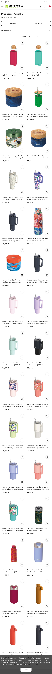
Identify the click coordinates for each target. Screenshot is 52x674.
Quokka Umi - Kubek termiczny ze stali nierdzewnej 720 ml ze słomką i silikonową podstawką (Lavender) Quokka (13, 488)
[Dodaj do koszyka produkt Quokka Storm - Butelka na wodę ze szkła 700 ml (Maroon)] (22, 67)
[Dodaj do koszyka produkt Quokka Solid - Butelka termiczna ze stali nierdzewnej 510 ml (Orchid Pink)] (47, 233)
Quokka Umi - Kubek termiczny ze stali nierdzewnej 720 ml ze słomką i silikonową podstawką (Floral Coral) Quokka (38, 405)
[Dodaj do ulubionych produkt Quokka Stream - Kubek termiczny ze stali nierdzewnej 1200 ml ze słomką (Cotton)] (22, 167)
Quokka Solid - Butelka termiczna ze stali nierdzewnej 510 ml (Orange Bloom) (12, 571)
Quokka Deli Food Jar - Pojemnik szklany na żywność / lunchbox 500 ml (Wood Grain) (38, 157)
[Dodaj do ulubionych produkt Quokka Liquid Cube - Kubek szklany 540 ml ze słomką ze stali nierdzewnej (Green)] (47, 84)
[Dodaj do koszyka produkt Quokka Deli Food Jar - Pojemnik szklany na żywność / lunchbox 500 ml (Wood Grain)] (47, 150)
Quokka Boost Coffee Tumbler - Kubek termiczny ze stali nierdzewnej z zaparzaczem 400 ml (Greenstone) (38, 529)
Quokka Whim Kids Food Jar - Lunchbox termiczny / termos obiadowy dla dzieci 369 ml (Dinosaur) (11, 281)
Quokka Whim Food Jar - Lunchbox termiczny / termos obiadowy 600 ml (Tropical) (13, 157)
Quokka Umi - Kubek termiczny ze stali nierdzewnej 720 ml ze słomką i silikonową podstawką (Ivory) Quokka (38, 447)
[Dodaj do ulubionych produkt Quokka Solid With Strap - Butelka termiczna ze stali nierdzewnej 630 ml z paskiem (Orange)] (22, 622)
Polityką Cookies (34, 658)
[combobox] (26, 30)
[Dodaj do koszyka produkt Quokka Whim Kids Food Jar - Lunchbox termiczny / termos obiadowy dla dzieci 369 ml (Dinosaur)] (22, 275)
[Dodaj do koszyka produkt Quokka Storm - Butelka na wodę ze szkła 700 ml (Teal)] (47, 67)
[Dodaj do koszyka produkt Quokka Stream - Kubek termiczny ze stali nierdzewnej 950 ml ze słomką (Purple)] (47, 316)
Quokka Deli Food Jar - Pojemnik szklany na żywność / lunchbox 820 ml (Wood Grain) (13, 115)
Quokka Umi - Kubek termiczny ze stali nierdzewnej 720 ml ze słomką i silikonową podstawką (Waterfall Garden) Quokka (13, 529)
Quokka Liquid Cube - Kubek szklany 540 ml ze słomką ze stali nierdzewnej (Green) (37, 115)
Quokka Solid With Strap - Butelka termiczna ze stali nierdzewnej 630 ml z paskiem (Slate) (38, 654)
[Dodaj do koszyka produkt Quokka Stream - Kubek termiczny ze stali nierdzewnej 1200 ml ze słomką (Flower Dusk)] (47, 192)
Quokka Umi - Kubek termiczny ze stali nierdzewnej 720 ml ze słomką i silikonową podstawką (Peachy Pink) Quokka (38, 488)
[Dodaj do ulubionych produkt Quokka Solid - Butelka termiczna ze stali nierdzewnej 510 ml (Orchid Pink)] (47, 208)
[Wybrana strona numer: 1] (26, 36)
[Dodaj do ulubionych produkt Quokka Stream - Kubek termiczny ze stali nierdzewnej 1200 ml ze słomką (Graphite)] (22, 208)
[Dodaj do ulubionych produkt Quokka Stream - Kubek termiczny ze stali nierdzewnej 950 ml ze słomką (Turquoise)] (22, 332)
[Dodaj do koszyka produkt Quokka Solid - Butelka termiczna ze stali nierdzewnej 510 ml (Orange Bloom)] (22, 564)
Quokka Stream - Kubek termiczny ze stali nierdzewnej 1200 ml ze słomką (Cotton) (12, 198)
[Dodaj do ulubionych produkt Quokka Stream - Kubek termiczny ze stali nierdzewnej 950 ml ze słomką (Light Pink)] (22, 291)
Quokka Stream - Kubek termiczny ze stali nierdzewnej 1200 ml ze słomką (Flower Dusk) (37, 198)
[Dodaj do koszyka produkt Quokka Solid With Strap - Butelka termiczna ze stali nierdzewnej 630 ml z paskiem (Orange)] (22, 647)
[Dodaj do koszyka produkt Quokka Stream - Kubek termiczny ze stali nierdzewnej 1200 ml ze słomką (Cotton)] (22, 192)
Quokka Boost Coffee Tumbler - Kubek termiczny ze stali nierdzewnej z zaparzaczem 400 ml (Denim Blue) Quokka (38, 571)
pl (3, 2)
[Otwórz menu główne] (2, 6)
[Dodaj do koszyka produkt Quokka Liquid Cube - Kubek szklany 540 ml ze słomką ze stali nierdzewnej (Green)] (47, 109)
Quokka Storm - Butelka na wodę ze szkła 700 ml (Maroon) (13, 74)
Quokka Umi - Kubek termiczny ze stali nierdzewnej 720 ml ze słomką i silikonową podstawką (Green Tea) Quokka (13, 447)
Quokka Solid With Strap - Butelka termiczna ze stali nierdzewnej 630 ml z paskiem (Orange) (13, 654)
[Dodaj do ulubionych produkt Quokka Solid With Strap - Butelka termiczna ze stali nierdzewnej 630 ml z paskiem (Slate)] (47, 622)
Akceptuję (26, 670)
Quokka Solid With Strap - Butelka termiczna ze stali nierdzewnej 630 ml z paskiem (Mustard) (38, 612)
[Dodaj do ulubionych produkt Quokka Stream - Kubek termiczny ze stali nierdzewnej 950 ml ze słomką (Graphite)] (47, 250)
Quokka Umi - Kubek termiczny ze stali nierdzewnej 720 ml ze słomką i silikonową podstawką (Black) (38, 364)
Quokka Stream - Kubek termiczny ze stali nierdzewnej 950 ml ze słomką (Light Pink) (12, 322)
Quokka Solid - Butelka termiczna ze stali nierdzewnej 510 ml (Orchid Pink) (37, 240)
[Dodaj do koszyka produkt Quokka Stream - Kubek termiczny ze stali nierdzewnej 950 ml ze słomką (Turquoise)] (22, 357)
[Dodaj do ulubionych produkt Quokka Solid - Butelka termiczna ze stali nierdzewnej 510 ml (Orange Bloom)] (22, 539)
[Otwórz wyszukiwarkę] (40, 7)
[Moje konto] (44, 2)
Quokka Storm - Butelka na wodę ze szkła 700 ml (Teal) (38, 74)
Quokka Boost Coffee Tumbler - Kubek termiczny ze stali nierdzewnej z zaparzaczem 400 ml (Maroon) (13, 612)
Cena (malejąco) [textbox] (7, 30)
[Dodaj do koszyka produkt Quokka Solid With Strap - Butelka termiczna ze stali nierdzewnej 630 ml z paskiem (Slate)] (47, 647)
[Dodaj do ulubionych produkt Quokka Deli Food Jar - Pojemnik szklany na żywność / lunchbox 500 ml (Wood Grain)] (47, 125)
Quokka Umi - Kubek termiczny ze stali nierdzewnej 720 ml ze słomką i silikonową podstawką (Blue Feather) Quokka (13, 405)
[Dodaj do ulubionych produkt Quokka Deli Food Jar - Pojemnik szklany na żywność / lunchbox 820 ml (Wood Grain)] (22, 84)
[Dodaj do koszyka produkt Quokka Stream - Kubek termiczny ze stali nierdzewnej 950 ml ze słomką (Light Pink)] (22, 316)
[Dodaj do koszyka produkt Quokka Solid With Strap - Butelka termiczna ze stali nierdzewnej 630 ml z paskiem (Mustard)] (47, 606)
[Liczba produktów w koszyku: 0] (48, 7)
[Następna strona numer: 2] (37, 36)
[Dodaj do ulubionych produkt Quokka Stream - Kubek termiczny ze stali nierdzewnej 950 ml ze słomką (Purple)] (47, 291)
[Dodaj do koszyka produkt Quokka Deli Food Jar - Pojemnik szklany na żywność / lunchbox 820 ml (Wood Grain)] (22, 109)
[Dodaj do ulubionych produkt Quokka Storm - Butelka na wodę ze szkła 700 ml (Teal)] (47, 42)
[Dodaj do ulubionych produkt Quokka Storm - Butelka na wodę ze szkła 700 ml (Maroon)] (22, 42)
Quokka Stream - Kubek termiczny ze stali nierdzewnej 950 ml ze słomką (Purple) (37, 322)
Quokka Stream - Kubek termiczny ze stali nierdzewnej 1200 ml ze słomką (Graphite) (12, 240)
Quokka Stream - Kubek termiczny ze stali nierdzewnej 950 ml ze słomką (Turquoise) (12, 364)
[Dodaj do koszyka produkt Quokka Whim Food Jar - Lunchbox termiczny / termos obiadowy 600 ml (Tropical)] (22, 150)
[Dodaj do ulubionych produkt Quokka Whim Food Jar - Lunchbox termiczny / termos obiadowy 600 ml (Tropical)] (22, 125)
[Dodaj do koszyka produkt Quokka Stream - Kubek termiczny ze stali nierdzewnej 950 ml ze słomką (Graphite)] (47, 275)
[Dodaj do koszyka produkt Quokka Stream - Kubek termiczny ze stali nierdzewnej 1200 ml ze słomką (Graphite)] (22, 233)
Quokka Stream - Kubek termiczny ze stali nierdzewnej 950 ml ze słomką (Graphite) (37, 281)
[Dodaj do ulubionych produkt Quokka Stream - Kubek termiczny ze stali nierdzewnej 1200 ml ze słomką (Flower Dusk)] (47, 167)
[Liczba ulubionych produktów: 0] (44, 7)
